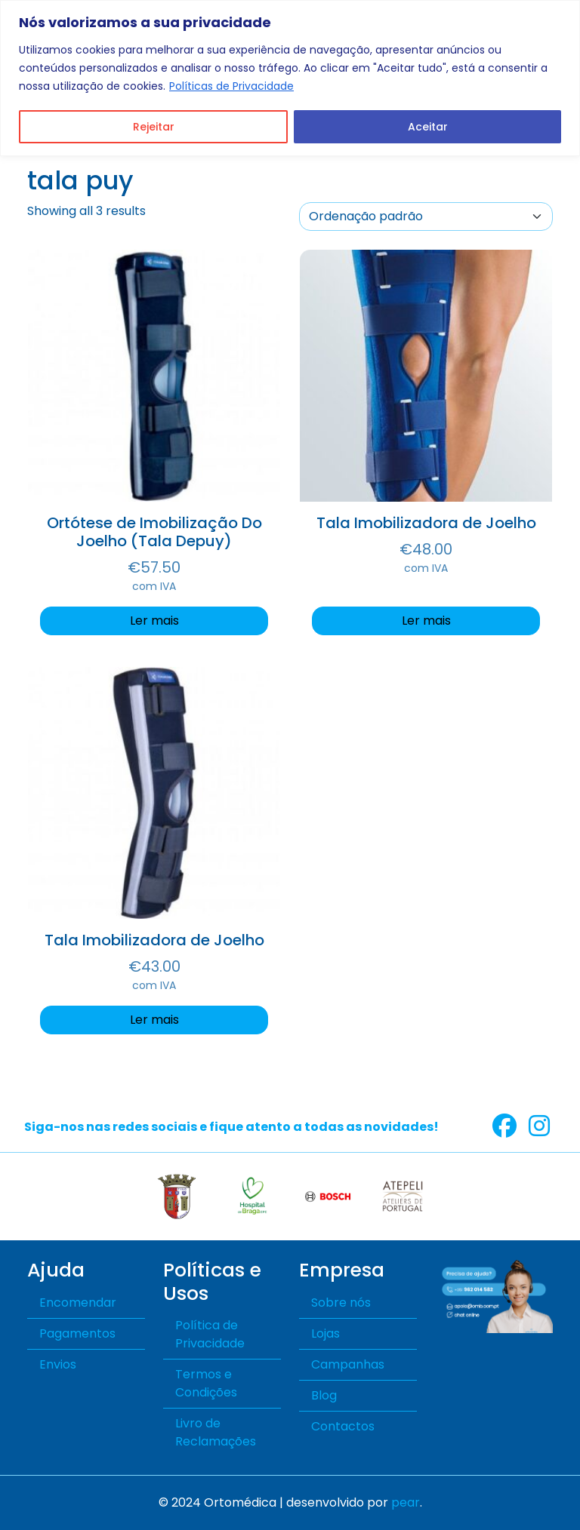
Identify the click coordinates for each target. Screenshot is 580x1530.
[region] (290, 78)
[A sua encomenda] (426, 216)
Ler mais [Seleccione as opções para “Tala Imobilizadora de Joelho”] (426, 620)
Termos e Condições (206, 1383)
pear (405, 1502)
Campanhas (347, 1364)
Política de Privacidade (210, 1334)
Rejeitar (153, 126)
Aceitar (428, 126)
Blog (324, 1395)
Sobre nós (341, 1302)
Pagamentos (77, 1333)
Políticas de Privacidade (231, 86)
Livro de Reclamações (215, 1432)
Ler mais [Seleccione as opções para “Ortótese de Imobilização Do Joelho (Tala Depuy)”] (154, 620)
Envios (57, 1364)
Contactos (343, 1426)
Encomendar (77, 1302)
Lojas (325, 1333)
